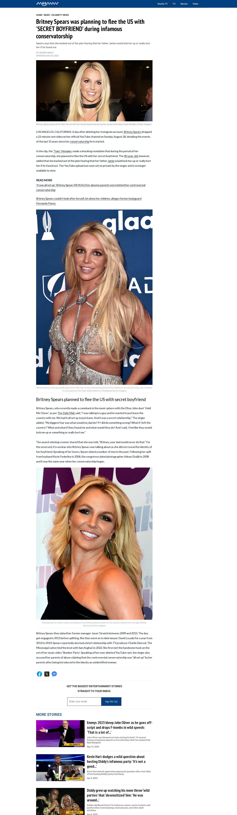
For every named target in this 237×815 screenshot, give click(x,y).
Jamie (111, 160)
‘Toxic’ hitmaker (62, 151)
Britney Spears (132, 131)
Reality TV (163, 4)
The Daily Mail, (66, 413)
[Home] (47, 3)
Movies (184, 4)
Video (195, 4)
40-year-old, (131, 156)
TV (174, 4)
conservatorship (79, 141)
